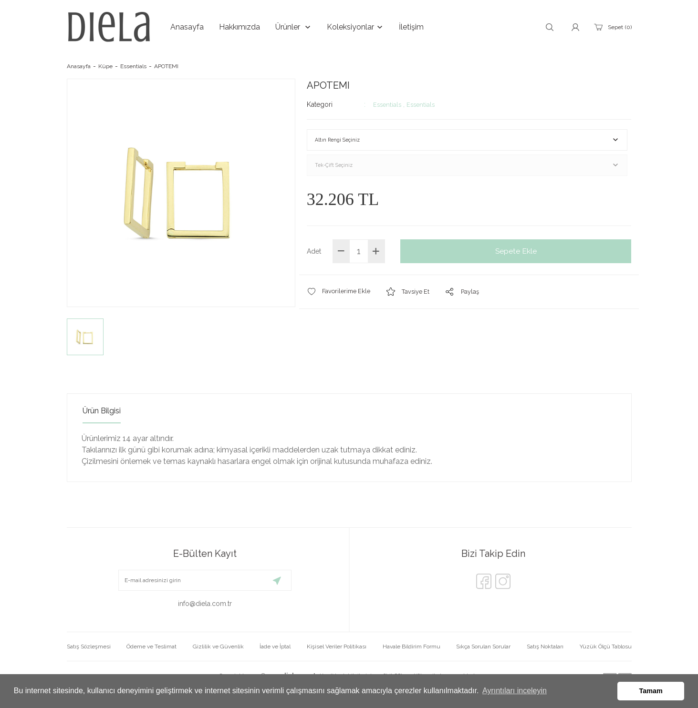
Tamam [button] (651, 691)
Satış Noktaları (545, 646)
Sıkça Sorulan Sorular (483, 646)
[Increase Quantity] (376, 258)
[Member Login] (575, 27)
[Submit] (277, 580)
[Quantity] (359, 258)
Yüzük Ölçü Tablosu (606, 646)
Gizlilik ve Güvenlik (218, 646)
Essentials (388, 104)
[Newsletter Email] (205, 580)
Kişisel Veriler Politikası (336, 646)
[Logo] (109, 27)
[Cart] (612, 27)
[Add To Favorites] (341, 299)
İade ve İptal (275, 646)
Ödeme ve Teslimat (151, 646)
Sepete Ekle (516, 258)
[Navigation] (293, 27)
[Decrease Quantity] (341, 258)
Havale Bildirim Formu (411, 646)
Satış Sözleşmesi (89, 646)
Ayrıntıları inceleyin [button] (514, 691)
